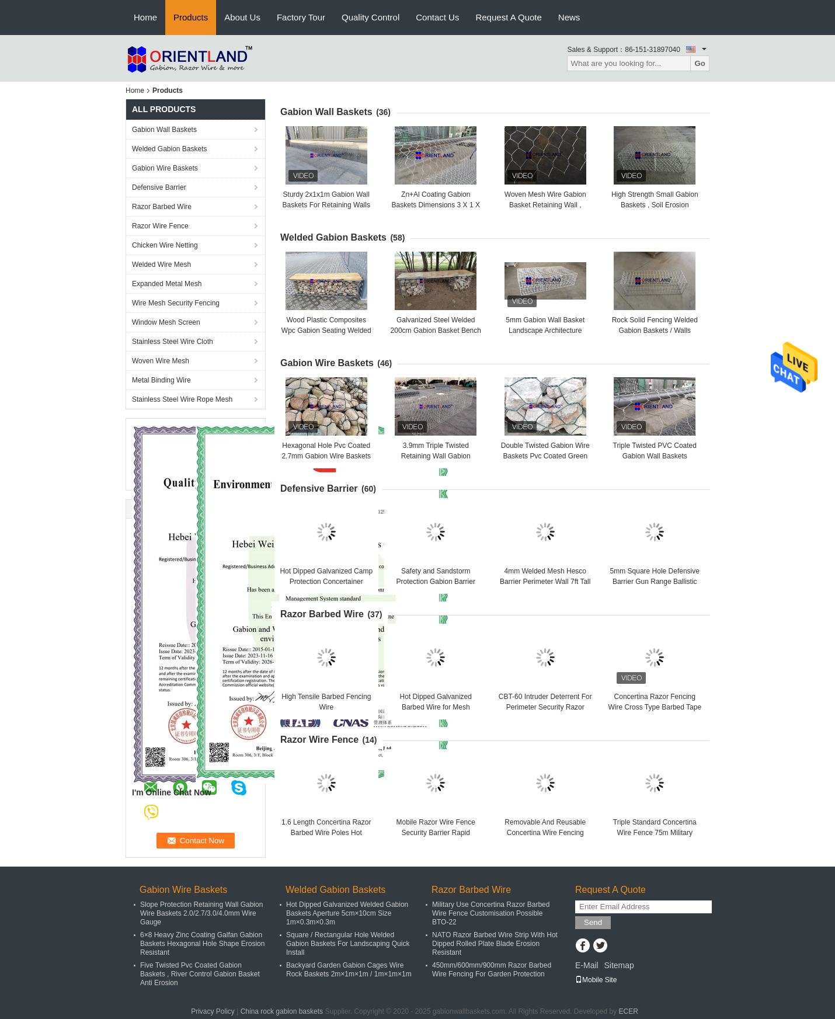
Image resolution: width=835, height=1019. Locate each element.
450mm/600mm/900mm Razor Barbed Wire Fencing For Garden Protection (491, 969)
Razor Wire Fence (160, 226)
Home (145, 17)
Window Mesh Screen (166, 322)
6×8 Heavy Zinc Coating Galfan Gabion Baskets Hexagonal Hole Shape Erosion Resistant (202, 944)
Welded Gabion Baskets (169, 149)
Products (190, 17)
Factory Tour (301, 17)
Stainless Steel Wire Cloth (172, 342)
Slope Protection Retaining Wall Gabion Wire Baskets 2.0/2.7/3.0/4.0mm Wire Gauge (201, 913)
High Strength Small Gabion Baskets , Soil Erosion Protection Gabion (654, 205)
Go (699, 63)
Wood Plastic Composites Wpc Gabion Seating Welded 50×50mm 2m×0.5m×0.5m (326, 330)
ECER (628, 1011)
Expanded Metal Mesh (166, 284)
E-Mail (587, 965)
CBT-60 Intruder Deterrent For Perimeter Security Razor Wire (545, 707)
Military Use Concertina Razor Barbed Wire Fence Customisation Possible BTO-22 (490, 913)
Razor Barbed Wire (162, 207)
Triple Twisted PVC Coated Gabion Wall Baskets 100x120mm (655, 456)
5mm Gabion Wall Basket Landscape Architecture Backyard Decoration (545, 330)
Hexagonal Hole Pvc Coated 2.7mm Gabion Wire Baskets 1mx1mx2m (326, 456)
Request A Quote (508, 17)
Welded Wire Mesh (161, 264)
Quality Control (370, 17)
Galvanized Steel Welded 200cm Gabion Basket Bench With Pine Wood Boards (436, 330)
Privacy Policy (213, 1011)
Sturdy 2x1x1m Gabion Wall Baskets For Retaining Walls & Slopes (326, 205)
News (569, 17)
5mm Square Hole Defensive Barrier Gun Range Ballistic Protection (655, 581)
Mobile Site (596, 980)
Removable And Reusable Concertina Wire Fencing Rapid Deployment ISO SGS (545, 832)
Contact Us (437, 17)
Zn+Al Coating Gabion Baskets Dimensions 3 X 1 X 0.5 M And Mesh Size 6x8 (436, 205)
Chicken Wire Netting (165, 245)
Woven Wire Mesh (160, 361)
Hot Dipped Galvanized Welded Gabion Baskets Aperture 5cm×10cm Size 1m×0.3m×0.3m (347, 913)
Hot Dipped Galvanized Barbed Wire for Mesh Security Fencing (436, 707)
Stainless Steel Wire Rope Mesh (182, 399)
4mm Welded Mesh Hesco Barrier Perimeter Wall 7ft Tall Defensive (545, 581)
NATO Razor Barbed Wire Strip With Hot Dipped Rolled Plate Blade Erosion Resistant (495, 944)
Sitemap (619, 965)
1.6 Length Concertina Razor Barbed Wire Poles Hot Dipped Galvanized (326, 832)
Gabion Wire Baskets (165, 168)
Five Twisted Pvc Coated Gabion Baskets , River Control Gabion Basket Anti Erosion (200, 974)
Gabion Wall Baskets (164, 130)
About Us (242, 17)
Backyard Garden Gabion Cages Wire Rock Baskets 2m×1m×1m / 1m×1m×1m (349, 969)
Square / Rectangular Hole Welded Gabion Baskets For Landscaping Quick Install (347, 944)
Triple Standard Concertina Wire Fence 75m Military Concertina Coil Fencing (655, 832)
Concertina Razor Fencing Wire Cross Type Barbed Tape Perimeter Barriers (654, 707)
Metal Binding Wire (161, 380)
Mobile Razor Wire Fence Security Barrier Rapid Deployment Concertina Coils (436, 832)
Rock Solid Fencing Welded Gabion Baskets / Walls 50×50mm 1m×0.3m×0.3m (655, 330)
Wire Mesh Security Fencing (176, 303)
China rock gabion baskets (282, 1011)
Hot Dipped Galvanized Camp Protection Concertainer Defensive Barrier (326, 581)
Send (593, 922)
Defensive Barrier (159, 187)
